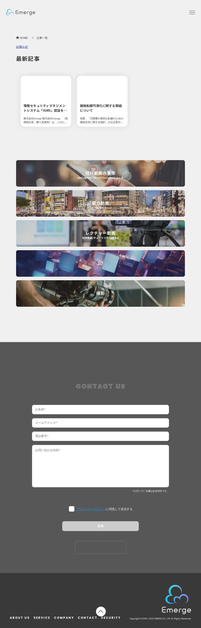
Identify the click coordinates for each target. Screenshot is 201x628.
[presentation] (100, 547)
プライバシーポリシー (91, 509)
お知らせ (22, 46)
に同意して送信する (104, 509)
